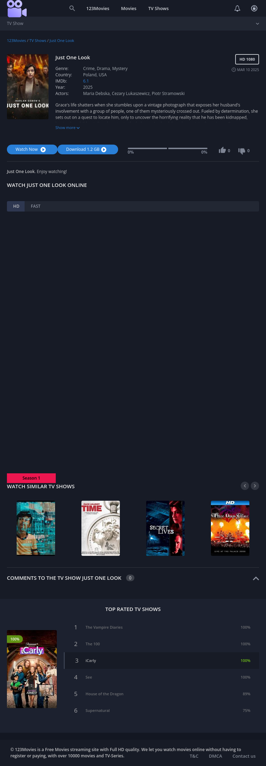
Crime (89, 68)
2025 (87, 87)
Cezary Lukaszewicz (131, 93)
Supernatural (98, 710)
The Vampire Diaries (104, 627)
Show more (67, 127)
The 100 (93, 643)
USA (103, 75)
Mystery (119, 68)
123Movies (97, 8)
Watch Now (31, 149)
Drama (103, 68)
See (89, 677)
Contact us (244, 756)
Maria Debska (96, 93)
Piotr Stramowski (168, 93)
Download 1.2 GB (87, 149)
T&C (194, 756)
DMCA (215, 756)
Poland (90, 75)
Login (254, 8)
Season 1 (31, 478)
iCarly (91, 660)
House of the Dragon (105, 693)
